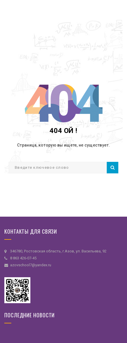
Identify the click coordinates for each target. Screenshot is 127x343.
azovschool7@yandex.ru (30, 265)
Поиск (113, 167)
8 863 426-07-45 (23, 258)
